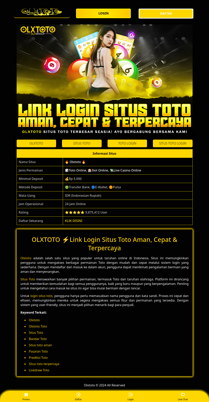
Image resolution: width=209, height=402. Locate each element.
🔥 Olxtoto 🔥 (75, 162)
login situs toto (41, 296)
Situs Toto (28, 279)
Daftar (78, 396)
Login (130, 396)
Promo (26, 396)
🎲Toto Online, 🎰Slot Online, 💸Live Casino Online (103, 170)
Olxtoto (26, 258)
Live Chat (183, 396)
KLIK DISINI (73, 221)
